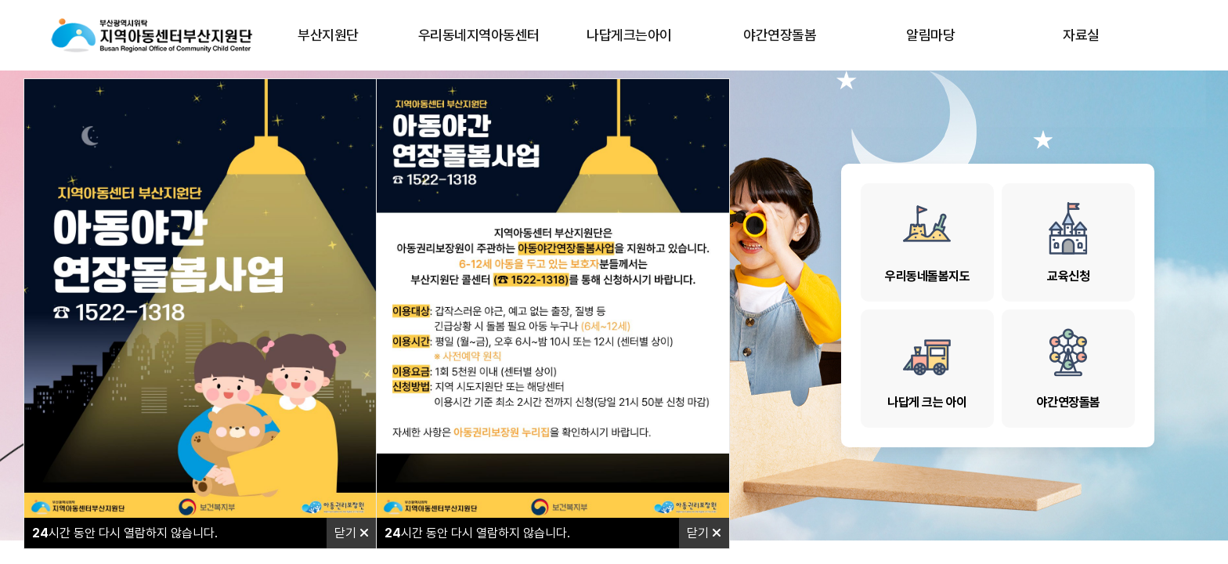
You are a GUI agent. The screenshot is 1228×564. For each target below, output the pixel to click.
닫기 (351, 533)
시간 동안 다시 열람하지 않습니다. (125, 533)
